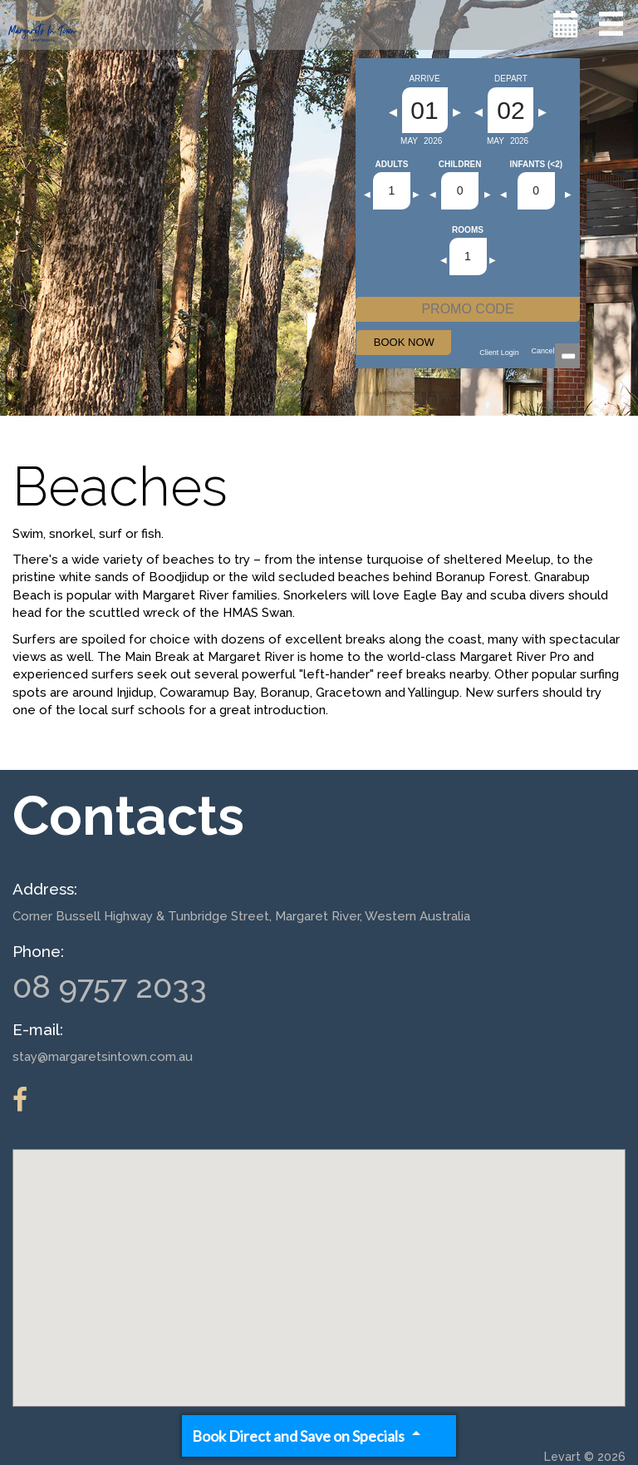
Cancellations (554, 351)
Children (460, 164)
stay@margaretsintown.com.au (102, 1056)
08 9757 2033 (109, 986)
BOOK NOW (404, 342)
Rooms (467, 230)
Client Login (499, 352)
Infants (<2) (535, 164)
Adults (392, 164)
